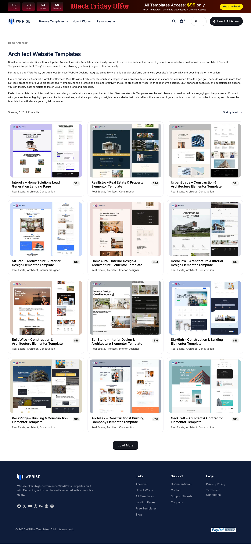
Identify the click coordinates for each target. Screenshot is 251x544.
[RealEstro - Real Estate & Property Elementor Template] (126, 151)
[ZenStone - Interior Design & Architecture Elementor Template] (126, 308)
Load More (125, 446)
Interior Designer (49, 270)
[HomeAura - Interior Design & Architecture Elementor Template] (126, 229)
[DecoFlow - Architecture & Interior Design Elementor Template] (205, 229)
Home (11, 42)
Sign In (198, 21)
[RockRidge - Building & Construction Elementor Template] (46, 387)
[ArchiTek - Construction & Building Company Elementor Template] (126, 387)
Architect (32, 191)
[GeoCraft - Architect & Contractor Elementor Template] (205, 387)
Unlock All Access (226, 21)
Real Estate (18, 191)
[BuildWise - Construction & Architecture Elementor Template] (46, 308)
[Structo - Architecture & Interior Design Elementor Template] (46, 229)
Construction (46, 191)
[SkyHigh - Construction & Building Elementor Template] (205, 308)
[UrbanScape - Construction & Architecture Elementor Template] (205, 151)
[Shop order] (226, 112)
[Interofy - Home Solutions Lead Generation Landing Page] (46, 151)
